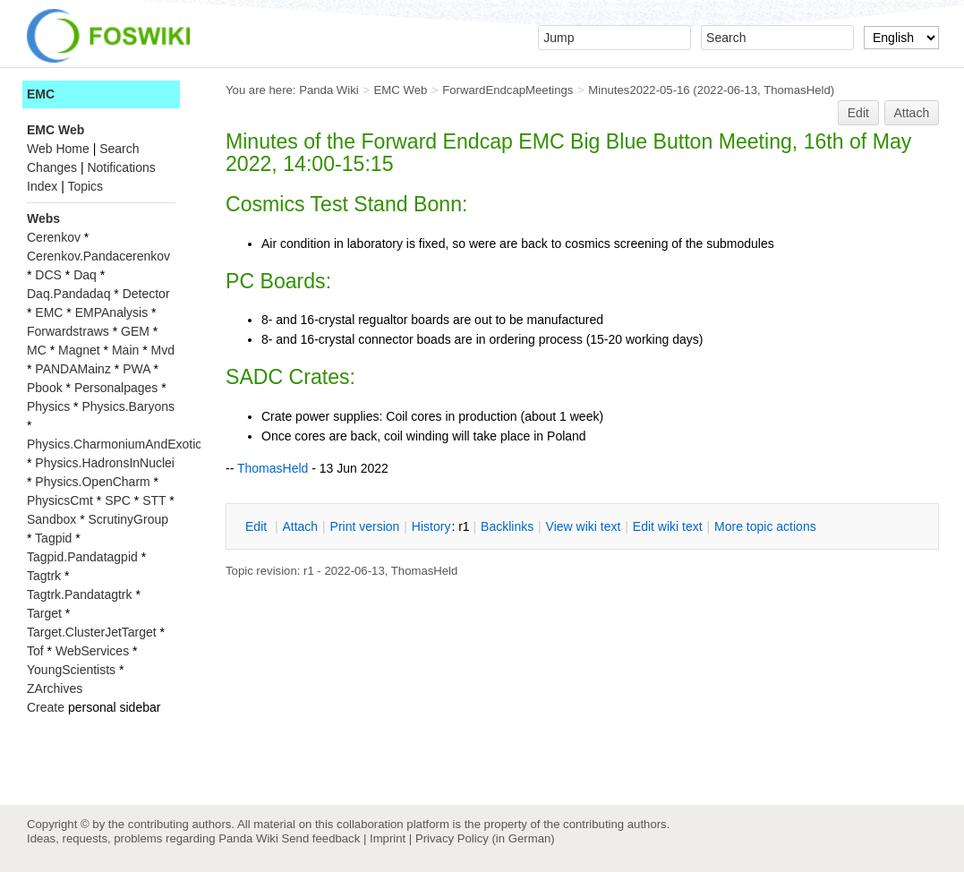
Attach (912, 113)
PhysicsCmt (60, 500)
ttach (300, 526)
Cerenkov (54, 237)
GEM (135, 331)
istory (431, 526)
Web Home (58, 148)
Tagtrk (44, 576)
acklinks (507, 526)
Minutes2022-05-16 (638, 90)
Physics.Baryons (127, 406)
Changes (52, 167)
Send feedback (320, 838)
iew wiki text (583, 526)
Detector (146, 293)
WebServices (92, 651)
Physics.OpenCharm (92, 481)
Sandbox (51, 519)
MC (37, 350)
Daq (85, 275)
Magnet (79, 350)
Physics (48, 406)
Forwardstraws (68, 331)
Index (42, 186)
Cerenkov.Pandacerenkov (98, 256)
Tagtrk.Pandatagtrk (79, 594)
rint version (365, 526)
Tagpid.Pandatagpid (82, 557)
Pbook (45, 387)
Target (44, 613)
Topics (85, 186)
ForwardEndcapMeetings (507, 90)
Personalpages (116, 387)
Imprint (387, 838)
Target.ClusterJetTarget (92, 632)
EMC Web (401, 90)
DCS (48, 275)
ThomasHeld (797, 90)
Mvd (163, 350)
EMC (41, 94)
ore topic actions (765, 526)
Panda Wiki (329, 90)
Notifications (121, 167)
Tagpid (53, 538)
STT (154, 500)
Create (45, 707)
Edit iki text (668, 526)
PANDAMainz (73, 369)
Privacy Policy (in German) (485, 838)
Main (125, 350)
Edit (858, 113)
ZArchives (54, 688)
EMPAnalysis (111, 312)
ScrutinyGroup (128, 519)
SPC (118, 500)
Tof (35, 651)
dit (257, 526)
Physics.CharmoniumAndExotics (117, 444)
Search (119, 148)
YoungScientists (71, 670)
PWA (136, 369)
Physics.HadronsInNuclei (105, 463)
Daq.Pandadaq (68, 293)
